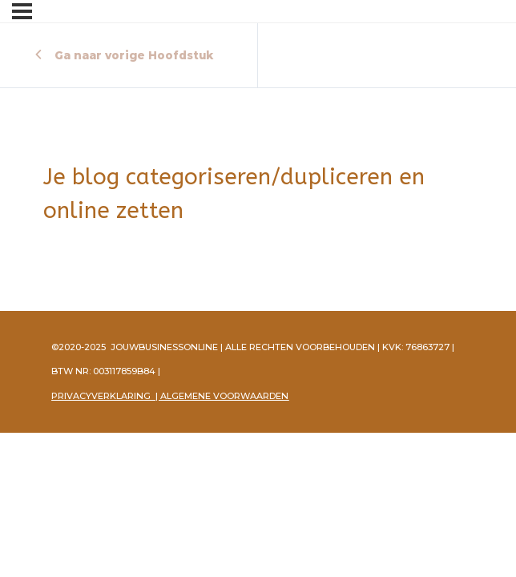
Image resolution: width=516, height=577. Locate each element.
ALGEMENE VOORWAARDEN (224, 395)
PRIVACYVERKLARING (101, 395)
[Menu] (22, 11)
